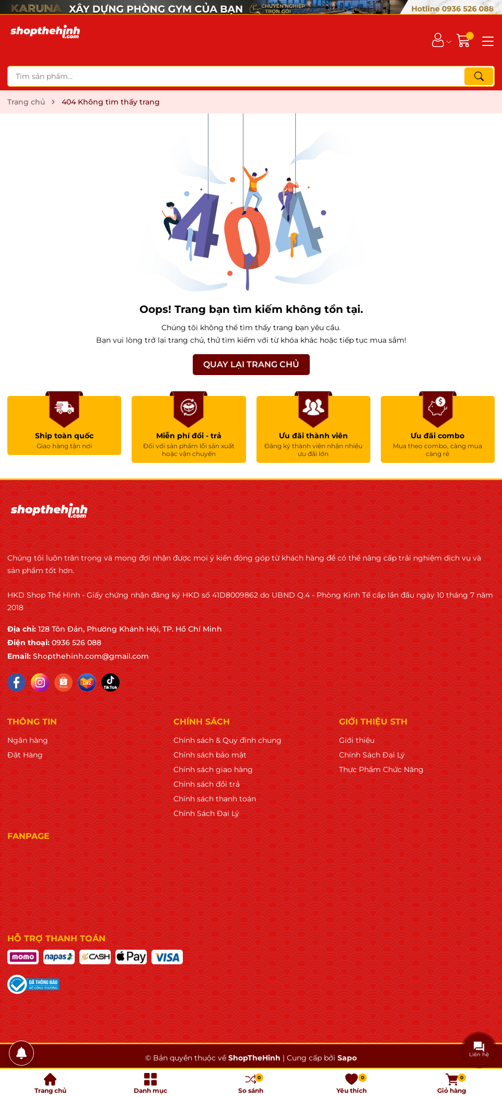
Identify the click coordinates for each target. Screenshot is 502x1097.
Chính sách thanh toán (214, 798)
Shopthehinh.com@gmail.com (91, 656)
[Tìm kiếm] (478, 76)
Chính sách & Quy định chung (227, 740)
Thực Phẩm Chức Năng (381, 769)
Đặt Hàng (25, 755)
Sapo (347, 1058)
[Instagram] (40, 682)
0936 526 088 (76, 642)
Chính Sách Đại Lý (206, 813)
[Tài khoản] (438, 40)
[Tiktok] (110, 682)
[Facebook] (16, 682)
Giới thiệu (357, 740)
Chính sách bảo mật (210, 755)
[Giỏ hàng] (465, 40)
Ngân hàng (27, 740)
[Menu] (486, 40)
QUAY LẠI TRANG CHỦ (251, 364)
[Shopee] (63, 682)
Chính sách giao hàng (213, 769)
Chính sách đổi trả (206, 784)
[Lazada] (87, 682)
